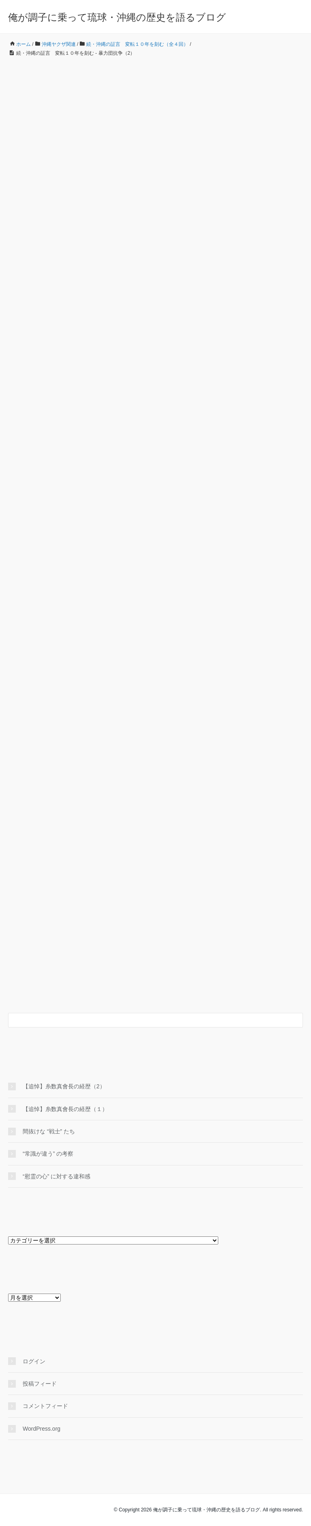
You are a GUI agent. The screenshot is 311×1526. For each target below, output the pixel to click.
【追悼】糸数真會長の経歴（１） (65, 1109)
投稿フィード (40, 1383)
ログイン (34, 1361)
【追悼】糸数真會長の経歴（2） (64, 1086)
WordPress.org (41, 1428)
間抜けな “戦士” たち (49, 1131)
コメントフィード (45, 1406)
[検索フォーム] (147, 1020)
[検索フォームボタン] (295, 1020)
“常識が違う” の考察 (48, 1153)
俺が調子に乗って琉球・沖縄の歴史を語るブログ (117, 17)
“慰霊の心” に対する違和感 (59, 1176)
